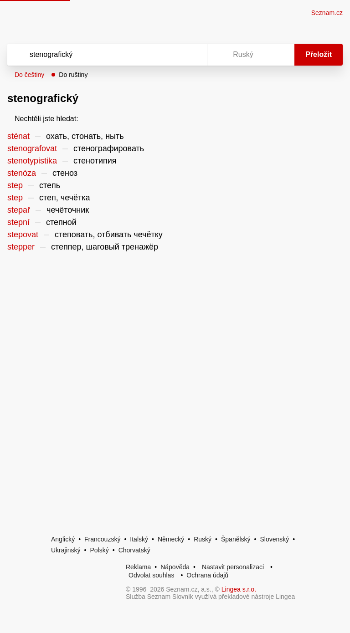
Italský (139, 539)
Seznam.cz (327, 12)
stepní (18, 222)
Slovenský (274, 539)
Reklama (138, 567)
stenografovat (32, 148)
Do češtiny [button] (29, 74)
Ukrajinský (66, 550)
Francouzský (102, 539)
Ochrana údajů (207, 575)
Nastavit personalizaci (233, 567)
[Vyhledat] (95, 55)
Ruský (202, 539)
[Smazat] (171, 55)
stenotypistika (32, 160)
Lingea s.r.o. (238, 589)
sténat (18, 136)
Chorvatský (134, 550)
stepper (21, 246)
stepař (18, 209)
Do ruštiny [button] (73, 74)
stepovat (22, 234)
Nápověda (175, 567)
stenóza (21, 173)
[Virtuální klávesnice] (191, 55)
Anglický (63, 539)
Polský (99, 550)
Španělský (236, 539)
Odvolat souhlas (151, 575)
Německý (171, 539)
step (15, 185)
